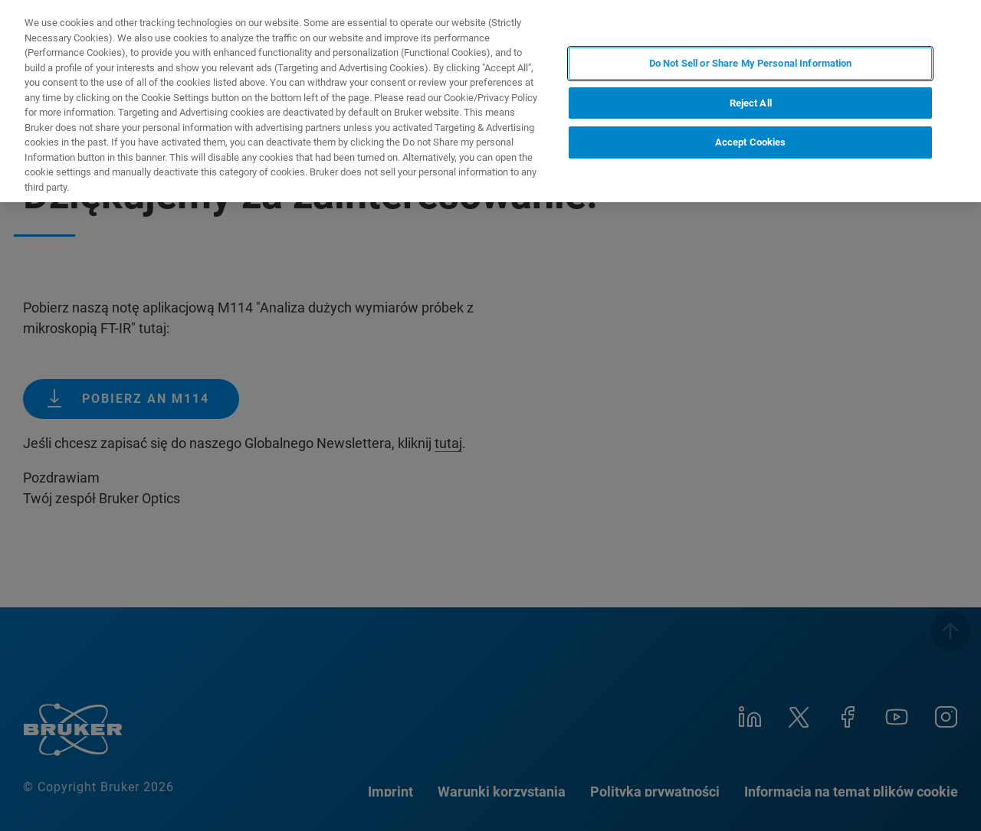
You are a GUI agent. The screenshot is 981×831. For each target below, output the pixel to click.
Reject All (751, 103)
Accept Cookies (750, 142)
